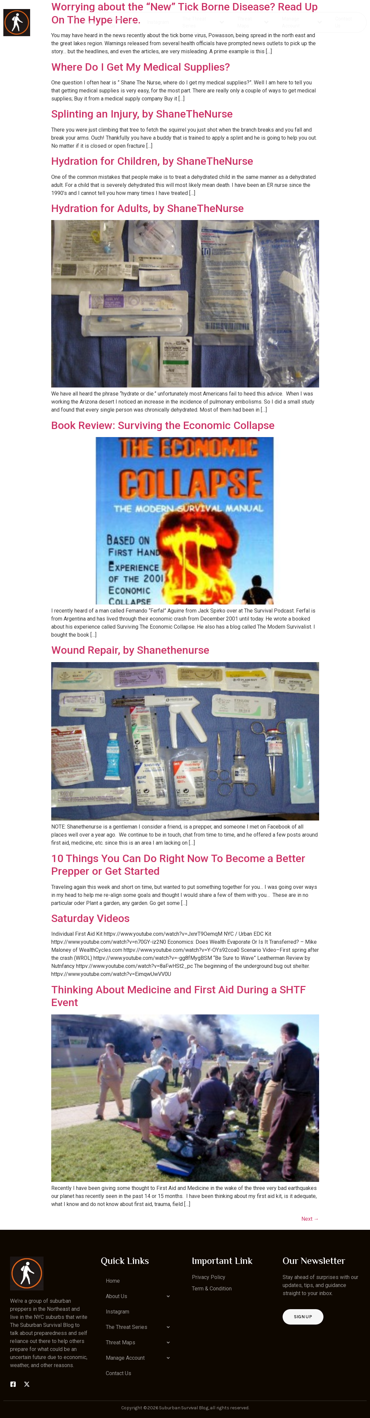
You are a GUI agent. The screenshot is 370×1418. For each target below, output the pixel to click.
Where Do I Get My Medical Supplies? (140, 67)
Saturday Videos (90, 918)
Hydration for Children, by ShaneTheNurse (152, 161)
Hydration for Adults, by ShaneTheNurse (147, 208)
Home (90, 22)
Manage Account (301, 22)
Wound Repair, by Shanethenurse (130, 650)
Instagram (158, 22)
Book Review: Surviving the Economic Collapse (163, 425)
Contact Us (343, 22)
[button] (139, 1296)
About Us (122, 22)
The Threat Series (203, 22)
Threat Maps (252, 22)
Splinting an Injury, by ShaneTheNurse (142, 114)
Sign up (303, 1317)
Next (310, 1219)
